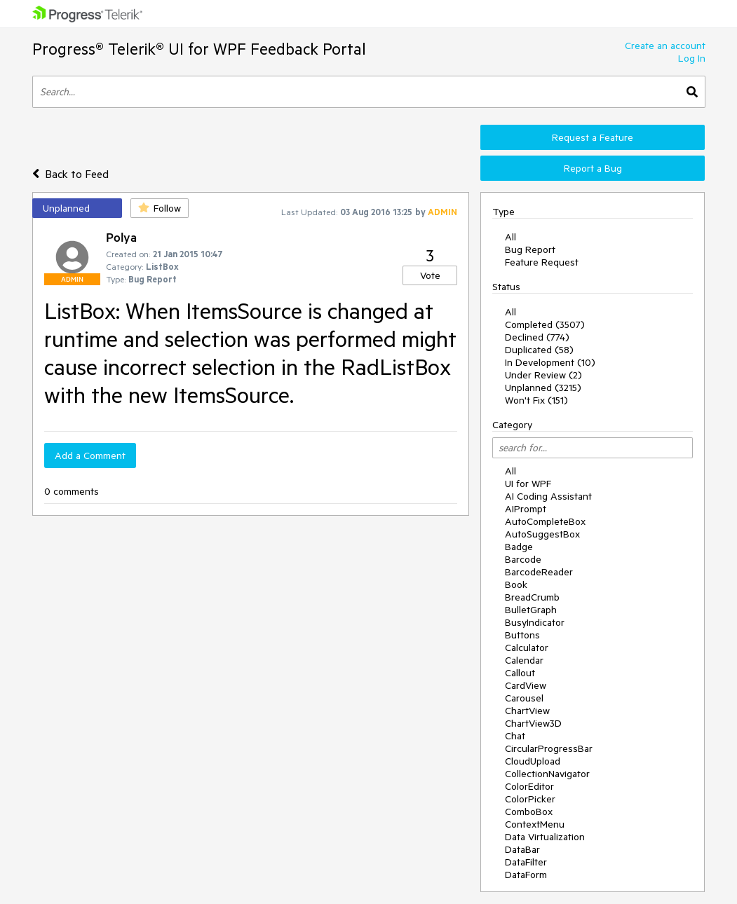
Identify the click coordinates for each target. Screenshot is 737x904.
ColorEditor (529, 786)
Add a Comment (90, 455)
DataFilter (526, 862)
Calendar (524, 660)
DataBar (522, 849)
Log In (691, 58)
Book (516, 584)
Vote (430, 275)
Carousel (524, 698)
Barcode (523, 559)
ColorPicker (530, 799)
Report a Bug (593, 168)
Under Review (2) (543, 375)
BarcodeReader (539, 572)
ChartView (527, 710)
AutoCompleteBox (545, 521)
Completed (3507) (545, 324)
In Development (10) (550, 362)
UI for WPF (528, 483)
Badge (519, 546)
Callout (520, 672)
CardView (525, 685)
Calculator (526, 647)
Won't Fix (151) (536, 400)
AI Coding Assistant (548, 496)
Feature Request (542, 262)
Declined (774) (537, 337)
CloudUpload (532, 761)
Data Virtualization (545, 836)
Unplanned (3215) (543, 387)
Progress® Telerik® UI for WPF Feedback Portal (199, 49)
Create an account (665, 45)
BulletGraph (531, 609)
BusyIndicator (534, 622)
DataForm (526, 874)
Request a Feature (592, 137)
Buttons (522, 635)
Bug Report (530, 249)
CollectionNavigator (547, 773)
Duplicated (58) (539, 349)
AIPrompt (525, 508)
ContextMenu (534, 824)
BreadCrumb (532, 597)
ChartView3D (533, 723)
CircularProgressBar (549, 748)
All (510, 237)
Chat (515, 736)
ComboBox (529, 811)
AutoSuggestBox (542, 534)
